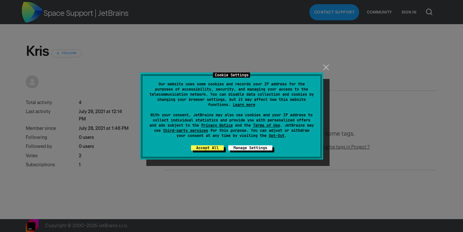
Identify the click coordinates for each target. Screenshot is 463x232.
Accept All (207, 147)
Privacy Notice (217, 125)
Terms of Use (266, 125)
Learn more (244, 104)
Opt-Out (277, 135)
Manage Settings (250, 147)
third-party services (185, 130)
